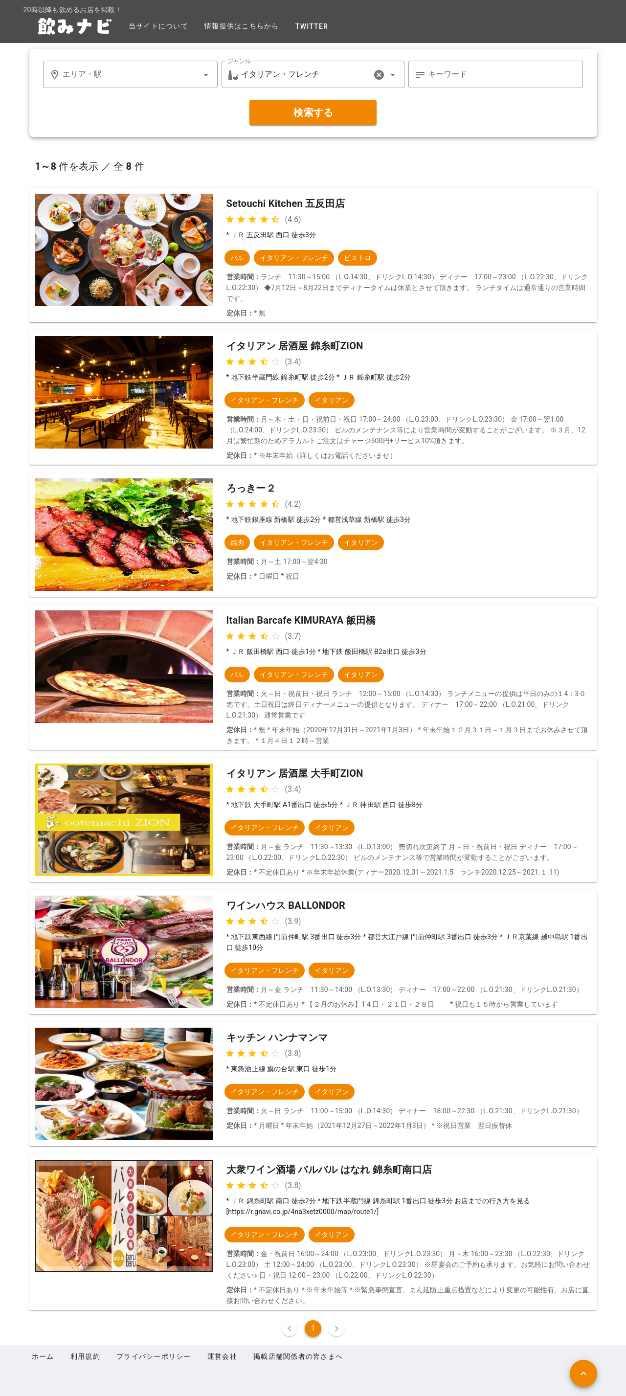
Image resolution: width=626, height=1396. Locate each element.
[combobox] (130, 74)
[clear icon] (379, 75)
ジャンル (239, 61)
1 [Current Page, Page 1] (313, 1328)
